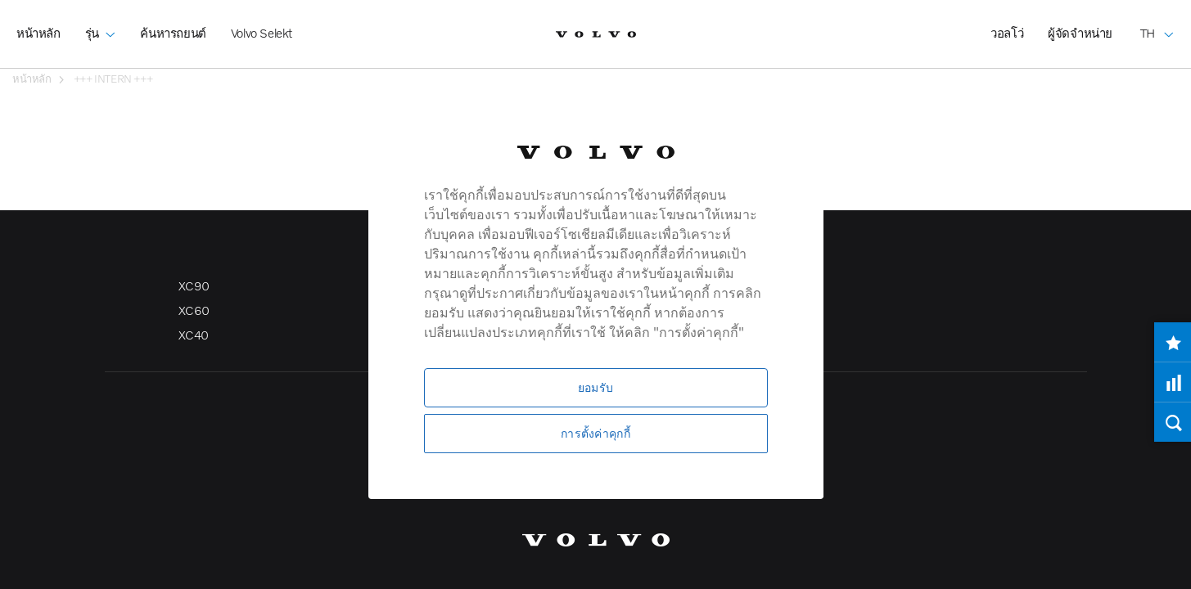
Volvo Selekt (261, 32)
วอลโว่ (1006, 32)
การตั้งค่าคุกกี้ (595, 433)
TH (1157, 21)
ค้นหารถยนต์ (172, 32)
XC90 (194, 285)
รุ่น (100, 21)
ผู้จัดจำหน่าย (1080, 32)
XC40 (193, 334)
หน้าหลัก (38, 32)
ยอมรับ (595, 387)
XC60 (194, 310)
